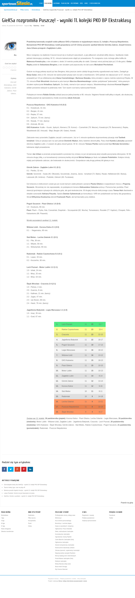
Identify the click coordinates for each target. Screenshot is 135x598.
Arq (31, 25)
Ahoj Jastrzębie (81, 578)
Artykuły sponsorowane (89, 520)
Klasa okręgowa (6, 529)
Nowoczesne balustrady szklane (64, 547)
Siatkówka (56, 3)
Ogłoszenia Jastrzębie (61, 542)
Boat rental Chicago (61, 566)
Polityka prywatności (88, 518)
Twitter (111, 518)
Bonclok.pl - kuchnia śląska (63, 523)
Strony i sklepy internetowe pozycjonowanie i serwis (72, 581)
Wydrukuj (36, 25)
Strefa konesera (94, 3)
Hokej (86, 3)
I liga (2, 518)
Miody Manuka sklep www (63, 564)
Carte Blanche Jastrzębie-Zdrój (64, 539)
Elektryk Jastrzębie (60, 561)
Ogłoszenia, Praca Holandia (63, 529)
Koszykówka (74, 3)
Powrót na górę (127, 503)
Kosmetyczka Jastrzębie (62, 534)
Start (41, 3)
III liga (3, 523)
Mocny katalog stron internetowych (65, 556)
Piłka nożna (48, 3)
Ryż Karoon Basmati (61, 569)
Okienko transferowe (7, 531)
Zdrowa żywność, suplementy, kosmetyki (67, 550)
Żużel (81, 3)
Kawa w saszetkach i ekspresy (64, 526)
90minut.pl (58, 518)
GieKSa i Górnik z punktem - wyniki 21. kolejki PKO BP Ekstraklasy (24, 496)
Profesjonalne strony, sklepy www (65, 515)
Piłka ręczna (65, 3)
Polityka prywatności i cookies (68, 578)
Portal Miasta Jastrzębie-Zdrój (64, 558)
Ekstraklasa (4, 515)
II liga (2, 520)
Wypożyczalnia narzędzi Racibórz (65, 553)
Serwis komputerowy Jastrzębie (64, 545)
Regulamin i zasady (88, 515)
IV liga (3, 526)
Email (42, 25)
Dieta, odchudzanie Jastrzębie (64, 531)
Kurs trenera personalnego (63, 520)
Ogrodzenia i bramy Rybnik (63, 537)
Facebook (112, 515)
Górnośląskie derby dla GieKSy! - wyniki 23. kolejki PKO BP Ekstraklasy (25, 484)
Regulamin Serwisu (53, 578)
